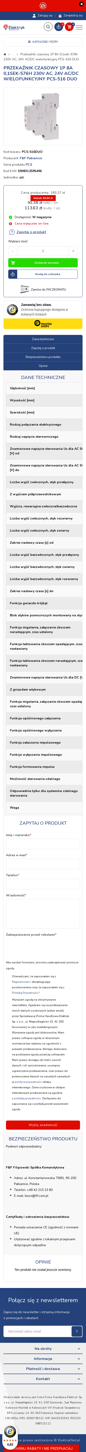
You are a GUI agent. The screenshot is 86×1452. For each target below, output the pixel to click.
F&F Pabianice (31, 158)
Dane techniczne (43, 339)
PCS (29, 164)
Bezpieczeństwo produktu (43, 357)
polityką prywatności (27, 1098)
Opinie (43, 366)
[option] (43, 116)
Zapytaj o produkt (27, 232)
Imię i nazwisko (18, 835)
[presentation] (41, 947)
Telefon (12, 875)
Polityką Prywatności (25, 993)
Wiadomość (16, 895)
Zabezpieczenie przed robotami (31, 935)
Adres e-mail (16, 855)
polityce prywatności (28, 1082)
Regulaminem (21, 982)
